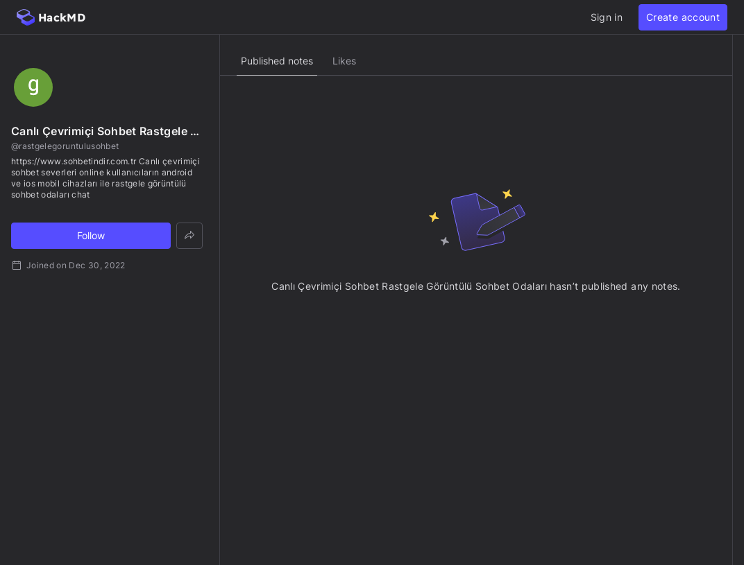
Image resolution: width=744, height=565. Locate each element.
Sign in (607, 17)
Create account (683, 17)
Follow (91, 235)
